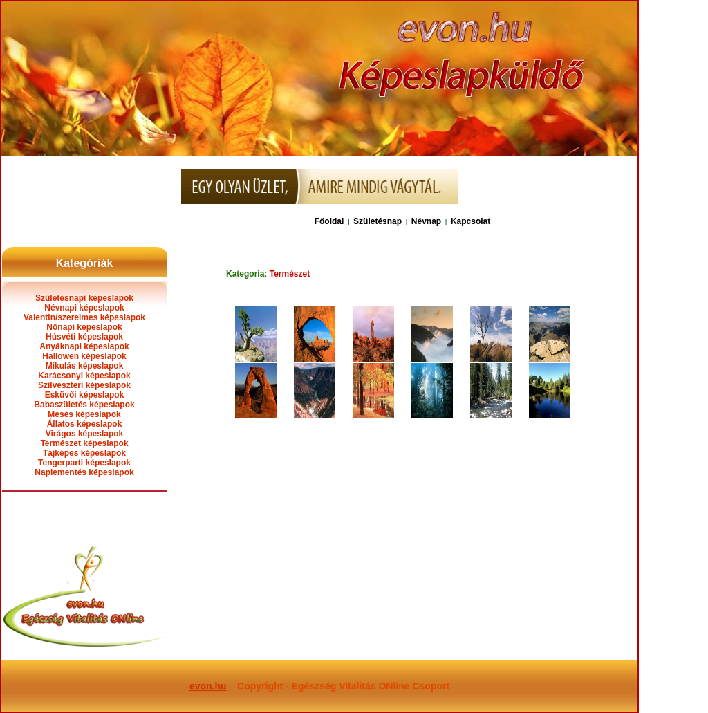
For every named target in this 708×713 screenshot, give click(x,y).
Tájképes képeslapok (84, 453)
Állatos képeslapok (84, 424)
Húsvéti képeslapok (84, 337)
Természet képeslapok (84, 443)
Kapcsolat (470, 221)
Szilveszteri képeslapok (84, 385)
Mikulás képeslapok (85, 366)
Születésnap (377, 221)
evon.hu (208, 686)
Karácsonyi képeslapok (84, 375)
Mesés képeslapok (84, 414)
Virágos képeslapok (85, 433)
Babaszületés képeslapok (84, 404)
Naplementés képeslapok (84, 472)
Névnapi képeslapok (84, 308)
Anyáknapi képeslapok (84, 346)
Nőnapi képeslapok (84, 327)
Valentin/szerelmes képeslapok (84, 317)
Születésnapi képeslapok (84, 298)
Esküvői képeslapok (84, 395)
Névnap (426, 221)
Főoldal (329, 221)
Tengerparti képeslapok (84, 462)
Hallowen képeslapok (84, 356)
